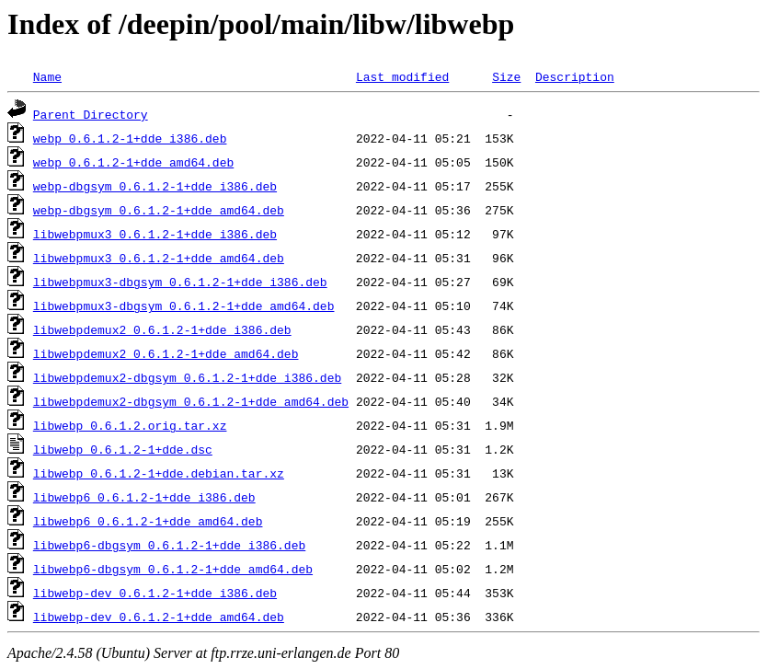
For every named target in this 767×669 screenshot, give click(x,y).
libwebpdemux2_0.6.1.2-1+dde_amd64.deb (166, 353)
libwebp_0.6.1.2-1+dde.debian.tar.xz (158, 473)
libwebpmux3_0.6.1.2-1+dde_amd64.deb (158, 257)
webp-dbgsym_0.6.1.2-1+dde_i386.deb (155, 186)
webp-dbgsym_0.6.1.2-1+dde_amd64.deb (158, 210)
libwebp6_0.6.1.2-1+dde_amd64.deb (148, 521)
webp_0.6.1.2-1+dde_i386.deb (130, 138)
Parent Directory (90, 114)
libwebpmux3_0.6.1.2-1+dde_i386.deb (155, 233)
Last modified (402, 76)
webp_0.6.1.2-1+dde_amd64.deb (133, 162)
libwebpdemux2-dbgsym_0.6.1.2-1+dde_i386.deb (187, 377)
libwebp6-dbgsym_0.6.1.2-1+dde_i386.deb (169, 544)
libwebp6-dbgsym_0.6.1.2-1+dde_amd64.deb (173, 568)
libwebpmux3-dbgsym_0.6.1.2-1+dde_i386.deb (180, 281)
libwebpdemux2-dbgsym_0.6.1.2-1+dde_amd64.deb (191, 401)
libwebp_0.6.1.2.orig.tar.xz (130, 425)
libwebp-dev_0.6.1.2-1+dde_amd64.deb (158, 616)
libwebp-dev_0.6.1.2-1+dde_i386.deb (155, 592)
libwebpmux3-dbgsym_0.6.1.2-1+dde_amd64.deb (184, 305)
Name (47, 76)
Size (506, 76)
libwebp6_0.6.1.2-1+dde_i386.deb (144, 497)
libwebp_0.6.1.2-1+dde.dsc (122, 449)
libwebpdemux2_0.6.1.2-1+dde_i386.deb (162, 329)
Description (574, 76)
